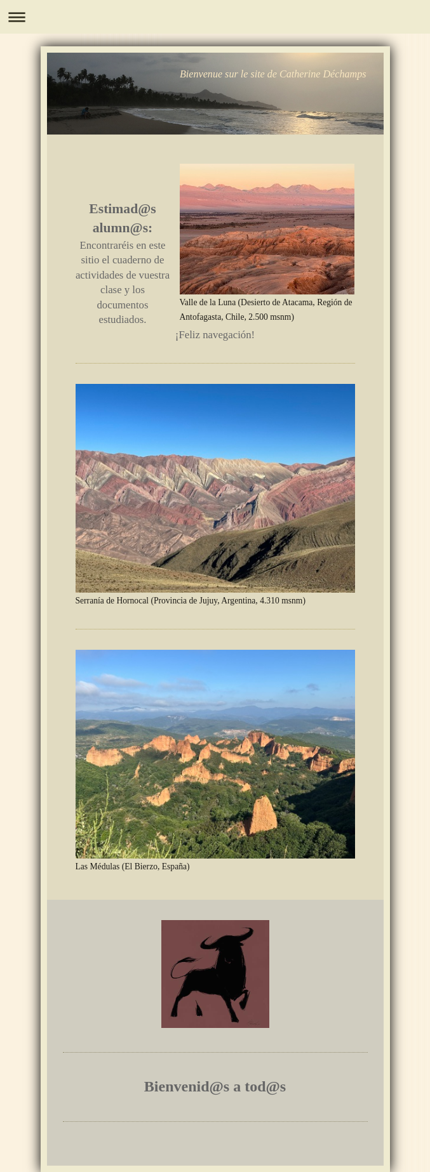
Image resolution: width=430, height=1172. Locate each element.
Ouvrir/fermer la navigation (215, 16)
